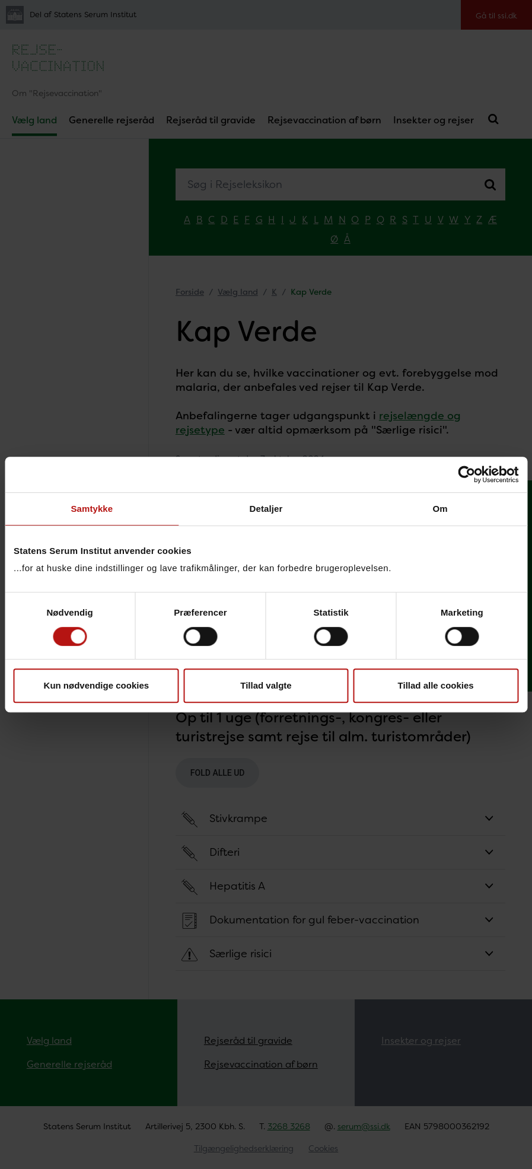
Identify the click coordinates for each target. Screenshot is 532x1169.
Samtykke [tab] (92, 509)
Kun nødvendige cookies (96, 685)
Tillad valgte (265, 685)
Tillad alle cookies (436, 685)
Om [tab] (440, 509)
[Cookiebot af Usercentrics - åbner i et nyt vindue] (466, 474)
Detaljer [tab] (266, 509)
